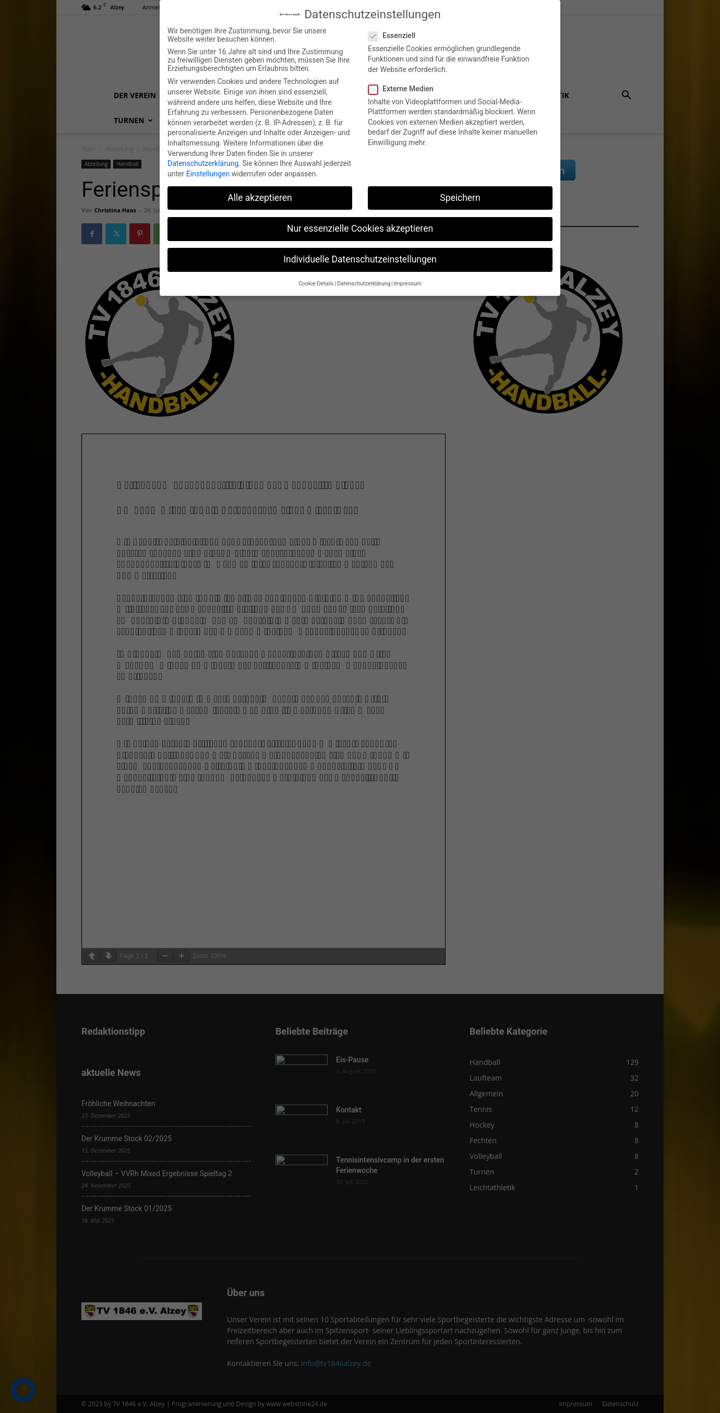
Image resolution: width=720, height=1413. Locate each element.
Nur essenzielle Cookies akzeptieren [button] (360, 228)
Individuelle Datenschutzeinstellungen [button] (359, 259)
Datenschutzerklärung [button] (363, 283)
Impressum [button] (408, 283)
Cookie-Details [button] (315, 283)
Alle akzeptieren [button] (259, 198)
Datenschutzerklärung (202, 163)
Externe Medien (404, 89)
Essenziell (395, 35)
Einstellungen (208, 174)
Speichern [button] (460, 198)
